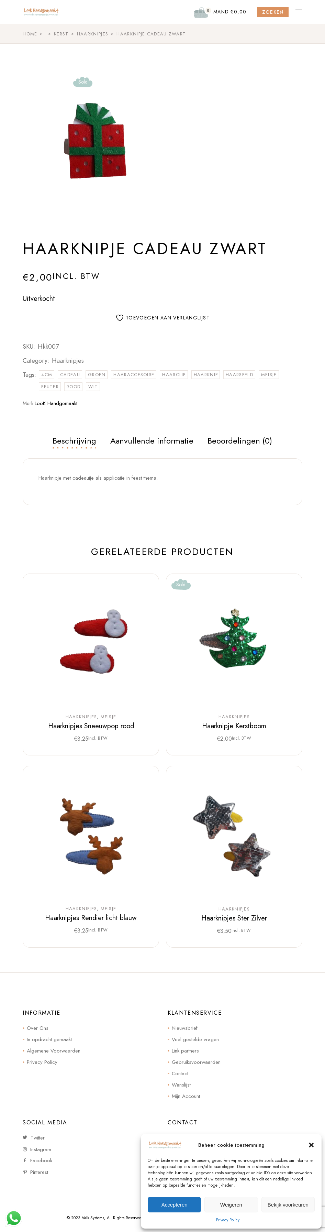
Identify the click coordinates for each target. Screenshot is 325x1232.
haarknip (206, 374)
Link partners (185, 1051)
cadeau (70, 374)
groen (97, 374)
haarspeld (239, 374)
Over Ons (37, 1028)
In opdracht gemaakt (49, 1039)
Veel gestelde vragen (195, 1039)
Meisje (108, 717)
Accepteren (174, 1205)
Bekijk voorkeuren (288, 1205)
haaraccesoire (133, 374)
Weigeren (231, 1205)
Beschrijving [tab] (74, 441)
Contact (180, 1073)
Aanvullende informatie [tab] (151, 441)
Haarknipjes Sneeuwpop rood (91, 726)
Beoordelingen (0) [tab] (240, 441)
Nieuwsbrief (185, 1028)
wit (93, 386)
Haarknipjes (68, 360)
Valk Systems (93, 1218)
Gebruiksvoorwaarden (196, 1062)
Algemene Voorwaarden (53, 1051)
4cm (46, 374)
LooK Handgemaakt (56, 403)
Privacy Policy (227, 1220)
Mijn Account (186, 1096)
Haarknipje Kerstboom (234, 726)
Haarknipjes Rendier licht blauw (91, 918)
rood (73, 386)
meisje (269, 374)
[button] (311, 1145)
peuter (50, 386)
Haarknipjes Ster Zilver (234, 918)
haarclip (174, 374)
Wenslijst (181, 1085)
